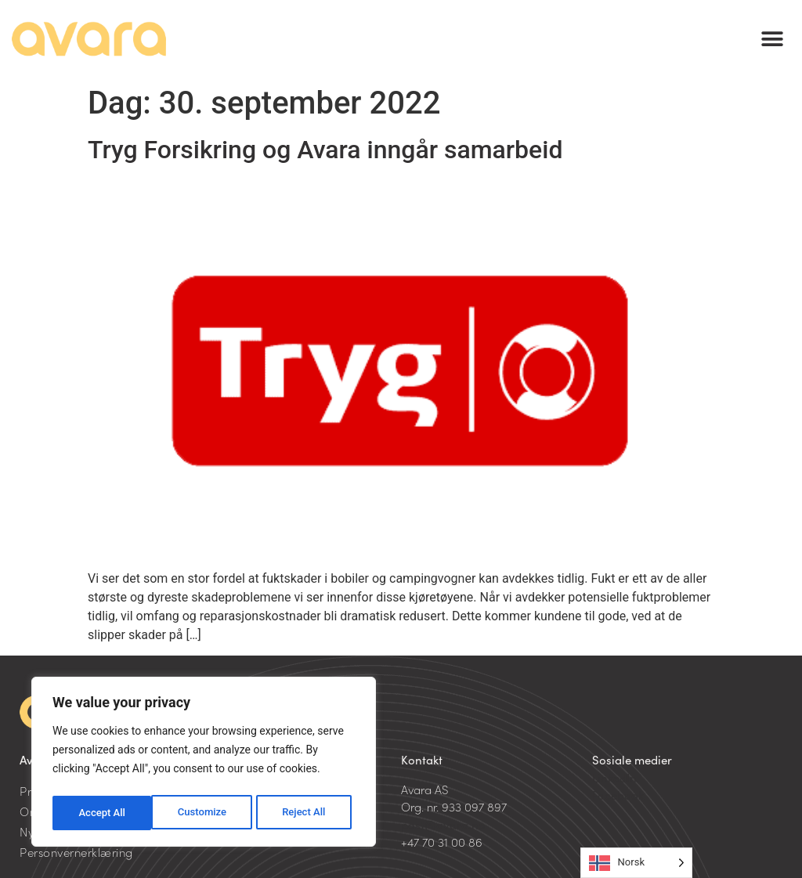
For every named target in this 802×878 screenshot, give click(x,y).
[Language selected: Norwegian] (636, 862)
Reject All (205, 813)
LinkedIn (614, 777)
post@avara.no (443, 824)
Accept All (306, 813)
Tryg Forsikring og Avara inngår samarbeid (325, 149)
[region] (203, 764)
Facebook (618, 794)
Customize (102, 813)
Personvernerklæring (76, 852)
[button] (772, 39)
